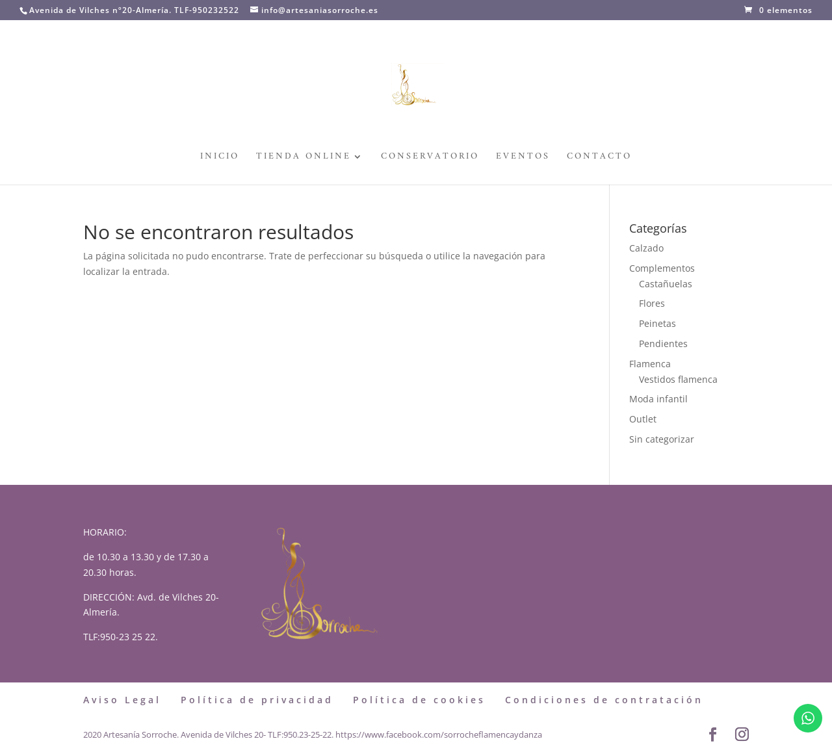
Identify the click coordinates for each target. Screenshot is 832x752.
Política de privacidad (257, 700)
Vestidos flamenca (678, 379)
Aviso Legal (122, 700)
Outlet (642, 419)
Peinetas (657, 323)
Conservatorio (430, 158)
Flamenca (650, 363)
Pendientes (663, 343)
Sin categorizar (661, 439)
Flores (652, 303)
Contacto (599, 158)
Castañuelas (665, 284)
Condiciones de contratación (604, 700)
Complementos (662, 268)
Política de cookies (419, 700)
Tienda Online (303, 158)
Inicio (219, 158)
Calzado (646, 248)
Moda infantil (658, 399)
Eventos (523, 158)
